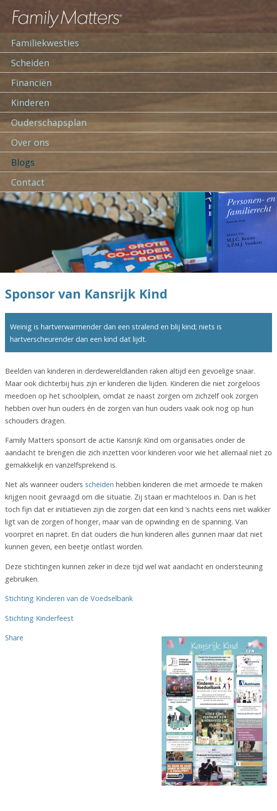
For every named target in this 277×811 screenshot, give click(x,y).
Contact (28, 182)
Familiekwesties (45, 43)
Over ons (30, 142)
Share (14, 637)
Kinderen (30, 102)
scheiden (99, 484)
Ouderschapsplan (49, 122)
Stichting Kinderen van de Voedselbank (69, 598)
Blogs (23, 162)
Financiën (31, 83)
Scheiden (30, 63)
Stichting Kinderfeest (39, 618)
